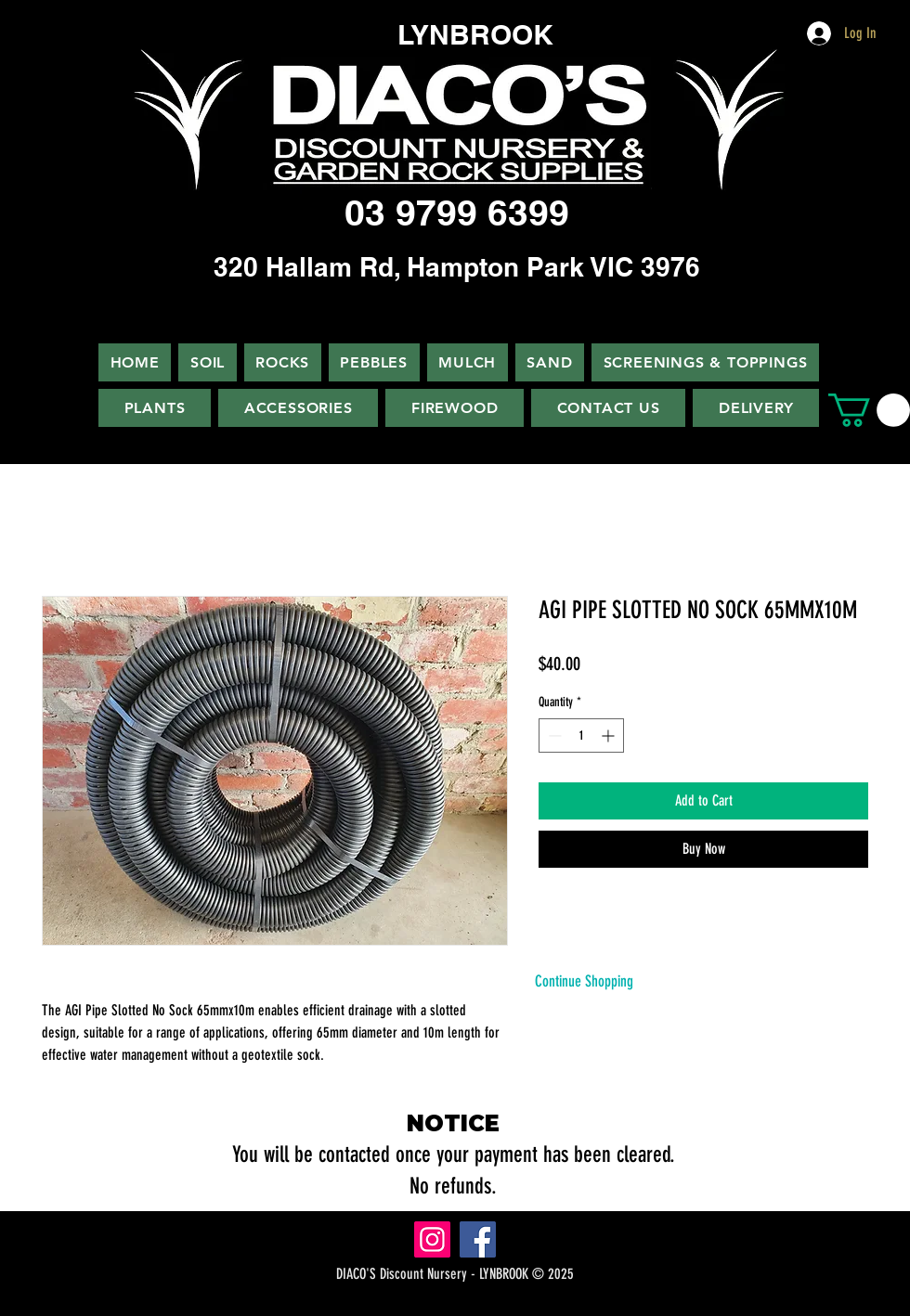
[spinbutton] (581, 735)
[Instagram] (432, 1239)
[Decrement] (553, 735)
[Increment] (609, 735)
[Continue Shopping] (584, 981)
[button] (869, 410)
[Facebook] (478, 1239)
